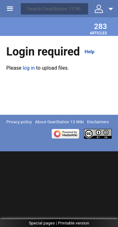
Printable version (73, 223)
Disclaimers (98, 121)
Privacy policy (19, 121)
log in (29, 68)
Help (89, 52)
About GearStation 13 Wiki (59, 121)
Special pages (42, 223)
